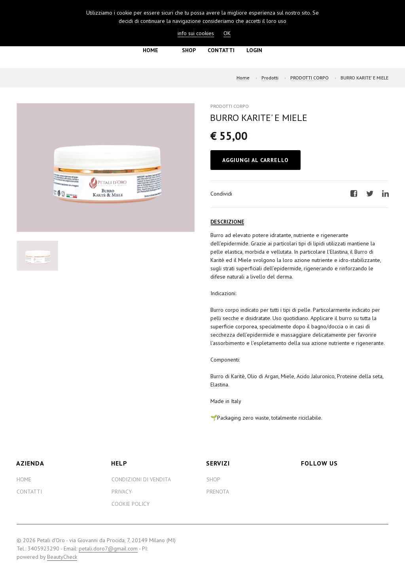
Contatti (221, 50)
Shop (189, 50)
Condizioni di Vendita (141, 479)
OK (227, 33)
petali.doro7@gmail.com (108, 548)
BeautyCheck (62, 556)
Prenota (217, 491)
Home (150, 50)
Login (254, 50)
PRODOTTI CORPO (309, 78)
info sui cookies (196, 33)
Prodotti (269, 78)
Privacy (122, 491)
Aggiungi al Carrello (255, 160)
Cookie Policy (131, 503)
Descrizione (227, 221)
